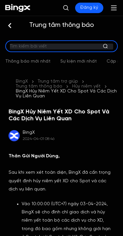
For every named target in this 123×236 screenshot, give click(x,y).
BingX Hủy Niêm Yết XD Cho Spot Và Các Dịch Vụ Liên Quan (66, 79)
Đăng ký (89, 7)
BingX (22, 71)
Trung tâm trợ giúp (58, 71)
